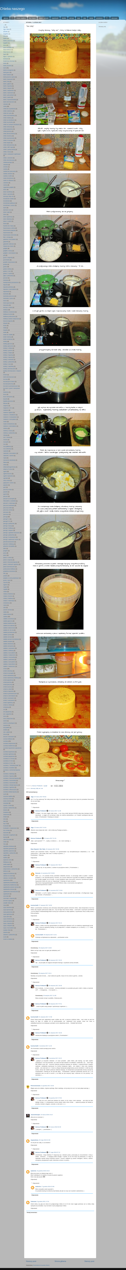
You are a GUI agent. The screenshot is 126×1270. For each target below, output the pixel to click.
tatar (4, 821)
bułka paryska (7, 65)
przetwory (99, 18)
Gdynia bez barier (8, 246)
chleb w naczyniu (8, 140)
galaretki (5, 241)
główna (6, 18)
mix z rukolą (6, 437)
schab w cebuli (7, 689)
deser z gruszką (7, 194)
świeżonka (6, 814)
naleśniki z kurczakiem (9, 453)
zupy (78, 18)
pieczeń (5, 496)
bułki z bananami (8, 79)
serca (4, 716)
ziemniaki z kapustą (8, 898)
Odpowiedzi (36, 807)
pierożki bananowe (8, 541)
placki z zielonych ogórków (10, 564)
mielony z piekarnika (9, 433)
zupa (4, 905)
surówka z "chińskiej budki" (11, 765)
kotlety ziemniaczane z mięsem (12, 371)
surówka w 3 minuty (9, 758)
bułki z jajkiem (7, 83)
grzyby (5, 264)
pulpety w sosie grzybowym (11, 578)
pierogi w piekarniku (9, 523)
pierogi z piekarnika (8, 535)
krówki (5, 374)
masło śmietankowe (9, 424)
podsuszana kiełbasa (9, 569)
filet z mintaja (7, 237)
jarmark (5, 278)
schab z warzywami (8, 700)
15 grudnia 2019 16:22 (43, 1171)
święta (5, 816)
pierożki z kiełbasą (8, 544)
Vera (4, 844)
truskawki (6, 826)
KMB (4, 328)
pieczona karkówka (8, 505)
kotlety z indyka (7, 352)
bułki (4, 68)
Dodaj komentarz (32, 1212)
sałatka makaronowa (9, 628)
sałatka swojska (7, 641)
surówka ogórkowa (8, 754)
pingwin (5, 550)
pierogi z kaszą (7, 526)
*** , (107, 18)
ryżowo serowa (7, 609)
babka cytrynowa (8, 40)
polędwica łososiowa (9, 571)
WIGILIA (5, 871)
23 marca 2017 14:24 (40, 827)
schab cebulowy (7, 671)
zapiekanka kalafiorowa (10, 885)
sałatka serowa (7, 637)
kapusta (5, 284)
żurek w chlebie (7, 939)
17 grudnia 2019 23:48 (47, 1186)
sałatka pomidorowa (9, 632)
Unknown (33, 1201)
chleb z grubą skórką (9, 149)
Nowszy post (31, 1261)
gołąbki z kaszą (7, 250)
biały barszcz (7, 52)
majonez (5, 405)
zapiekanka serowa (8, 889)
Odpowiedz (34, 803)
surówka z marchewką (9, 780)
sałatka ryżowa (7, 634)
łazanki (5, 399)
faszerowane (7, 232)
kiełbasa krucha (7, 314)
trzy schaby (6, 830)
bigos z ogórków (8, 56)
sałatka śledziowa (8, 643)
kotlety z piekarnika (8, 362)
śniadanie (6, 812)
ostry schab (6, 480)
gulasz (5, 266)
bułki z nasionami (8, 92)
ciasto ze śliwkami (8, 180)
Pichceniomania (35, 1085)
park (4, 487)
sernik (5, 721)
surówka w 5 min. (8, 763)
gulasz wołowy (7, 269)
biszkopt (5, 58)
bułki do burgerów (8, 70)
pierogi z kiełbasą (8, 528)
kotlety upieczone (8, 346)
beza (4, 45)
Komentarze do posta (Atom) (41, 1265)
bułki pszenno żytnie (9, 77)
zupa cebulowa (7, 907)
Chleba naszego (12, 9)
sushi (4, 794)
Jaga (32, 796)
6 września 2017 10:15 (55, 1058)
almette (5, 31)
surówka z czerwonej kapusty (11, 770)
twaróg (5, 837)
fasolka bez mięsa (8, 226)
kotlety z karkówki (8, 359)
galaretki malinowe (8, 244)
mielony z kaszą (7, 430)
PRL (4, 573)
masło (5, 421)
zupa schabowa (7, 919)
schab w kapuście (8, 691)
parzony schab (7, 489)
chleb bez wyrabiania (9, 108)
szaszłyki (5, 803)
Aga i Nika (6, 29)
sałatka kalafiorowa (8, 623)
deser (5, 189)
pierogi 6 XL (6, 521)
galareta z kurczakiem (9, 239)
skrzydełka (6, 727)
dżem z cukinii (7, 221)
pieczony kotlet (7, 507)
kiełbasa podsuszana (9, 316)
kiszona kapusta (8, 321)
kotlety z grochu (7, 350)
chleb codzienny (8, 111)
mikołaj (5, 435)
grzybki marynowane (9, 262)
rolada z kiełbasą (8, 598)
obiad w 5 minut (7, 469)
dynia (4, 207)
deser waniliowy (7, 192)
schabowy (6, 707)
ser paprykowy (7, 711)
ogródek (5, 478)
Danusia (37, 873)
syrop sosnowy (7, 801)
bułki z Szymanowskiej (9, 99)
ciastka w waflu (7, 176)
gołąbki (5, 248)
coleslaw (5, 182)
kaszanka (6, 305)
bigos (4, 54)
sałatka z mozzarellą (9, 657)
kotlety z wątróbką (8, 366)
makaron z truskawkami (10, 417)
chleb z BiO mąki (8, 147)
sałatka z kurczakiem (9, 653)
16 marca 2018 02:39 (55, 1127)
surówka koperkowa (9, 751)
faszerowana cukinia (9, 228)
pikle (4, 548)
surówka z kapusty (8, 776)
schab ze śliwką (7, 705)
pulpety (5, 575)
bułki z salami (7, 97)
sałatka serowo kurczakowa (11, 639)
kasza (5, 300)
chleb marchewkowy (9, 115)
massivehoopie (35, 1114)
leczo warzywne (7, 396)
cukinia (5, 185)
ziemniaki (6, 896)
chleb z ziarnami (8, 158)
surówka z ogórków (8, 787)
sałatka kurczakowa (8, 625)
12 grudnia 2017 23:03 (47, 1085)
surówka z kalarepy (8, 773)
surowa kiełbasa (8, 739)
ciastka (5, 169)
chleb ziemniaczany (8, 160)
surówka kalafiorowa (9, 745)
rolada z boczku (7, 596)
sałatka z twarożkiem (9, 664)
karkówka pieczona (8, 296)
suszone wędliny (8, 796)
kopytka (5, 330)
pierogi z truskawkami (9, 537)
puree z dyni (6, 580)
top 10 (5, 823)
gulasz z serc (7, 271)
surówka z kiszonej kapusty (11, 778)
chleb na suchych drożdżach (11, 124)
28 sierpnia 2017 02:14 (55, 923)
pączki (5, 494)
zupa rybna (6, 916)
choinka (5, 167)
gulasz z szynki (7, 273)
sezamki (5, 725)
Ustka (5, 841)
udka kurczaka (7, 839)
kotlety (5, 341)
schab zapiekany (8, 702)
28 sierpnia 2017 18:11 (45, 973)
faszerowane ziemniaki (9, 235)
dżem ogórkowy (7, 216)
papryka (5, 485)
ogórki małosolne (8, 476)
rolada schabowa (8, 594)
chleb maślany (7, 117)
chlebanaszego (7, 162)
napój (4, 458)
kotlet (4, 332)
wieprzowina (6, 866)
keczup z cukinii (7, 307)
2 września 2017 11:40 (45, 1046)
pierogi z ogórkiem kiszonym (11, 532)
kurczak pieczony (8, 383)
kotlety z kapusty (8, 357)
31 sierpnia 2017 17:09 (45, 1017)
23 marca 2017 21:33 (50, 838)
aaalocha (33, 1171)
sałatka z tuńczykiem (9, 662)
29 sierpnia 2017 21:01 (50, 934)
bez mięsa (32, 18)
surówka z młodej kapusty (10, 785)
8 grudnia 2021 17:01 (43, 1201)
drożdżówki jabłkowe (9, 203)
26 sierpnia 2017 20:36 (52, 849)
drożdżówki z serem (9, 205)
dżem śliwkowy (7, 219)
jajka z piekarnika (8, 275)
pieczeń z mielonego (9, 503)
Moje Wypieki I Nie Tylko (38, 849)
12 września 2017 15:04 (55, 890)
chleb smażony (7, 136)
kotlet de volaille (7, 334)
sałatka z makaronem (9, 655)
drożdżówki (6, 201)
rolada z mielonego (8, 600)
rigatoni (5, 584)
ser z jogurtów (7, 714)
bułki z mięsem (7, 88)
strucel (5, 734)
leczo (4, 394)
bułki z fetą (6, 81)
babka (5, 38)
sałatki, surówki (44, 18)
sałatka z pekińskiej (8, 659)
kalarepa (5, 280)
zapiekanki (55, 18)
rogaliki (5, 589)
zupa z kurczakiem (8, 928)
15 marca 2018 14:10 (47, 1114)
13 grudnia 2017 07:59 (55, 1098)
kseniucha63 (34, 905)
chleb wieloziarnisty (8, 145)
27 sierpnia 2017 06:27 (55, 865)
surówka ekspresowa (9, 743)
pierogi (71, 18)
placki (5, 555)
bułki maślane (7, 74)
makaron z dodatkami (9, 414)
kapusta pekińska (8, 287)
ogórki (5, 471)
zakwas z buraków (8, 878)
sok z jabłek (6, 732)
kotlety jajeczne (7, 343)
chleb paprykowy (8, 129)
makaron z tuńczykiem (9, 419)
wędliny (5, 857)
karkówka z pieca (8, 298)
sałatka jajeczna (7, 621)
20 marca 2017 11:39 (55, 811)
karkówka (6, 294)
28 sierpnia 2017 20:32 (55, 960)
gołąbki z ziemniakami (9, 253)
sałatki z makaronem (9, 666)
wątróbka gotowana (8, 848)
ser (42, 788)
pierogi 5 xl (6, 519)
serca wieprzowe (8, 718)
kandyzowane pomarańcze (11, 282)
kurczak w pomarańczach (10, 386)
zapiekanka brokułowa (9, 882)
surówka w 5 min (8, 761)
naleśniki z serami (8, 455)
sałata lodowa (7, 614)
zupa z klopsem (7, 925)
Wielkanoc (6, 862)
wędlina (5, 855)
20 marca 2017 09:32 (40, 796)
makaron (5, 410)
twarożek (5, 832)
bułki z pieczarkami (8, 95)
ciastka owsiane (7, 173)
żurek (4, 937)
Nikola (5, 462)
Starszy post (89, 1261)
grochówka (6, 260)
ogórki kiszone (7, 473)
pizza (4, 553)
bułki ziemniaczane (8, 102)
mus (4, 444)
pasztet (5, 492)
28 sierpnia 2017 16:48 (45, 948)
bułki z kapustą (7, 86)
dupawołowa (34, 1140)
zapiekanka (6, 880)
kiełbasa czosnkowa (9, 312)
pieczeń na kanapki (8, 498)
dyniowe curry (7, 210)
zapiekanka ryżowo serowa (11, 887)
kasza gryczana (7, 303)
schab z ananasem (8, 698)
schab (5, 668)
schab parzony (7, 682)
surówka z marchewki (9, 782)
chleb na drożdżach (8, 120)
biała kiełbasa (7, 49)
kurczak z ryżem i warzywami (11, 388)
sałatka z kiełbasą (8, 650)
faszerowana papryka (9, 230)
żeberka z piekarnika (9, 934)
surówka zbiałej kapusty (10, 792)
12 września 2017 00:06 (47, 873)
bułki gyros (6, 72)
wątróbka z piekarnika (9, 853)
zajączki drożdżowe (8, 873)
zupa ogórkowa (7, 914)
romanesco (6, 603)
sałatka (5, 616)
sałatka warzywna (8, 646)
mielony (5, 428)
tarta (4, 819)
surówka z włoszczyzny (10, 789)
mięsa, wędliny (21, 18)
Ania (4, 36)
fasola (5, 223)
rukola (5, 605)
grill (4, 255)
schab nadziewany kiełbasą (11, 677)
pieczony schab (7, 510)
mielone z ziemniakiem (9, 426)
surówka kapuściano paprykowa (12, 748)
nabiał (91, 18)
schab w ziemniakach (9, 696)
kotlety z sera (7, 364)
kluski (5, 325)
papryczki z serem (8, 482)
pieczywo (114, 18)
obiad (4, 464)
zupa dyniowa (7, 909)
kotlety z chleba (7, 348)
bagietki (5, 43)
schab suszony (7, 687)
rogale (5, 587)
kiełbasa (5, 309)
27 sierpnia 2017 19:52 (45, 905)
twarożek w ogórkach (9, 835)
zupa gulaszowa (8, 912)
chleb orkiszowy (7, 126)
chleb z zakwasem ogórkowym (12, 154)
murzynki (5, 442)
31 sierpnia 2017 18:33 (55, 1033)
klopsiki (5, 323)
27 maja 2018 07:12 (54, 1152)
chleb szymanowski (8, 138)
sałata (5, 612)
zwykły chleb (7, 930)
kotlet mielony (7, 337)
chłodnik (5, 164)
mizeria (5, 439)
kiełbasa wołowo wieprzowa (11, 318)
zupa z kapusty (7, 923)
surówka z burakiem (9, 767)
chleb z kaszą (7, 151)
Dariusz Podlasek (40, 811)
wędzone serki (7, 860)
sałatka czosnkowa (8, 618)
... (3, 24)
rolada (5, 591)
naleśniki (5, 451)
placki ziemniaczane (9, 566)
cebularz (5, 104)
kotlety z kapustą (8, 355)
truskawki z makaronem (10, 828)
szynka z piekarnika (8, 807)
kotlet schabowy (7, 339)
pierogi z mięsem (8, 530)
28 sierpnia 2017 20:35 (55, 985)
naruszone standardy (9, 460)
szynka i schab (7, 805)
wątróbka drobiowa (8, 846)
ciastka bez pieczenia (9, 171)
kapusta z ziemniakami (9, 289)
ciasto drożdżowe (8, 178)
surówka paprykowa (9, 756)
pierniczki (6, 514)
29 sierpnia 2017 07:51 (55, 1004)
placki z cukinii (7, 557)
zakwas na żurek (8, 875)
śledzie (5, 810)
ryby (84, 18)
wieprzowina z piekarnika (10, 869)
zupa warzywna (7, 921)
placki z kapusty (7, 560)
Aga (4, 27)
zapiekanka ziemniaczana (10, 891)
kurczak (5, 379)
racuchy (5, 582)
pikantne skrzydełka (9, 546)
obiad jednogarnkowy (9, 467)
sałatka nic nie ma (8, 630)
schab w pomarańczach (10, 693)
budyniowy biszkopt (8, 61)
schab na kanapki (8, 673)
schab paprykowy (8, 680)
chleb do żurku (7, 113)
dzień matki (6, 212)
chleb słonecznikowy (9, 133)
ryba (4, 607)
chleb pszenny (7, 131)
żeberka (5, 932)
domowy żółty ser (35, 788)
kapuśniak (6, 291)
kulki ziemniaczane (8, 377)
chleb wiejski (7, 142)
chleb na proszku (8, 122)
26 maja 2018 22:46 (44, 1140)
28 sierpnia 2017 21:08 (49, 995)
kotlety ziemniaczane (9, 368)
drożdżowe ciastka (8, 198)
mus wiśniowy (7, 448)
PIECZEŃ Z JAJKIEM (9, 501)
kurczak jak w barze (9, 381)
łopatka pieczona (8, 401)
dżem (4, 214)
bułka (4, 63)
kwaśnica (6, 392)
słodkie (64, 18)
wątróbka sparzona (8, 851)
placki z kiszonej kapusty (10, 562)
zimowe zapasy (7, 900)
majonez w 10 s (7, 408)
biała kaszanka (7, 47)
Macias (5, 403)
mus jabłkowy (7, 446)
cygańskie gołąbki (8, 187)
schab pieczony (7, 684)
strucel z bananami (8, 736)
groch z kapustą (7, 257)
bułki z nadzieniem (8, 90)
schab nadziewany (8, 675)
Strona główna (60, 1261)
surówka (5, 741)
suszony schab (7, 798)
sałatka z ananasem (9, 648)
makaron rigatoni (8, 412)
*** (12, 18)
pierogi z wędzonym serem (11, 539)
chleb (4, 106)
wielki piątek (6, 864)
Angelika (5, 34)
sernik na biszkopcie (9, 723)
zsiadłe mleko (7, 903)
